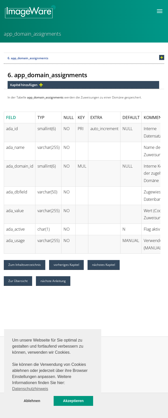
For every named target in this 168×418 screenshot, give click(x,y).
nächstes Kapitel (103, 265)
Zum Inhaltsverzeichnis (24, 265)
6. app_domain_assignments (28, 58)
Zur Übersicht (18, 281)
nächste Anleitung (53, 281)
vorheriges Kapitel (66, 265)
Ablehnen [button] (32, 401)
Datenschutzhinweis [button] (30, 389)
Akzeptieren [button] (73, 401)
